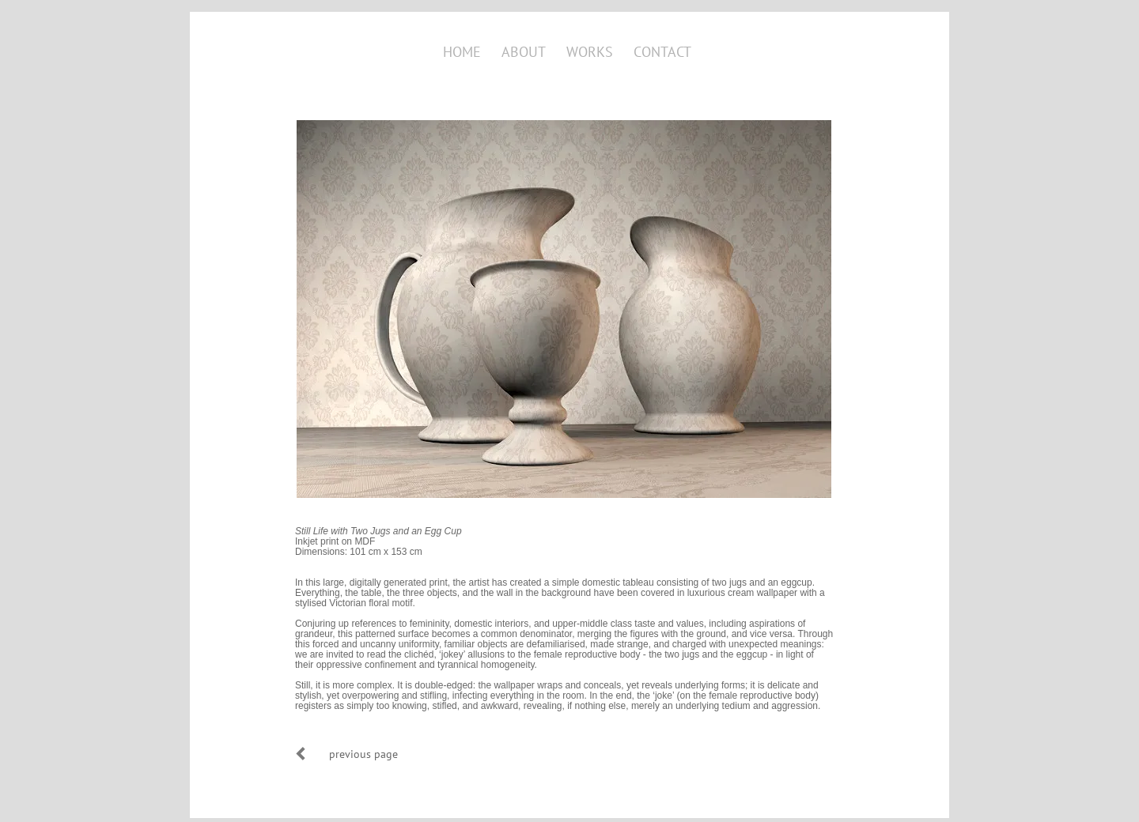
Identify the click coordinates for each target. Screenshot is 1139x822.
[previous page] (363, 754)
